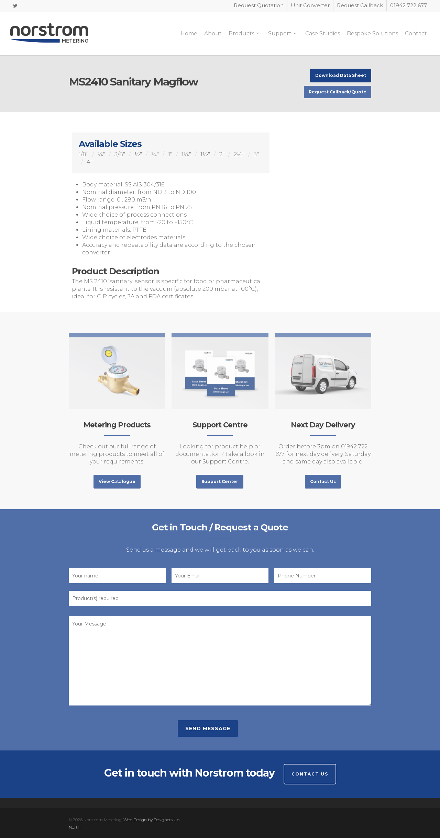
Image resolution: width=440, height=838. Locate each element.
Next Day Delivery (323, 425)
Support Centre (220, 425)
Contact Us (310, 774)
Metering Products (117, 425)
